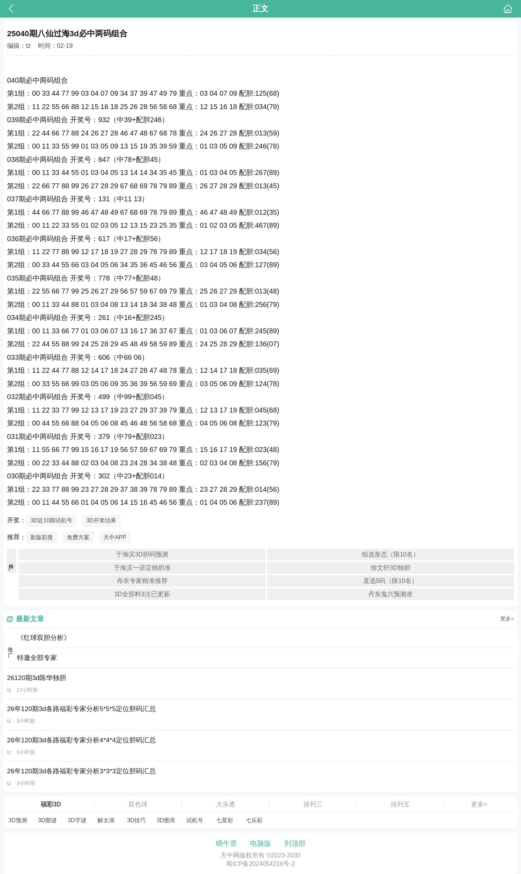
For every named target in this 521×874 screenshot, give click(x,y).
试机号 (194, 820)
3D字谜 (77, 820)
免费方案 (78, 537)
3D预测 (17, 820)
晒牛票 (226, 843)
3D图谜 (47, 820)
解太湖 (106, 820)
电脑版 (260, 843)
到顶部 (295, 843)
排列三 (312, 804)
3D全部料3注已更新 (142, 594)
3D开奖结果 (101, 520)
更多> (507, 619)
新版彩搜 (41, 537)
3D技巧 (136, 820)
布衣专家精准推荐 (142, 580)
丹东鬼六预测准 (390, 594)
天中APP (114, 537)
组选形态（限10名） (390, 554)
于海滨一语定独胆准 (142, 567)
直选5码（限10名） (390, 580)
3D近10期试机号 (51, 520)
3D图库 (166, 820)
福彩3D (50, 804)
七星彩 (224, 820)
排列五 (400, 804)
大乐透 (225, 804)
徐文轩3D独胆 (390, 567)
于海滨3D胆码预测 (142, 554)
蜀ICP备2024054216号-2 (260, 863)
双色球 (137, 804)
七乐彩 (254, 820)
